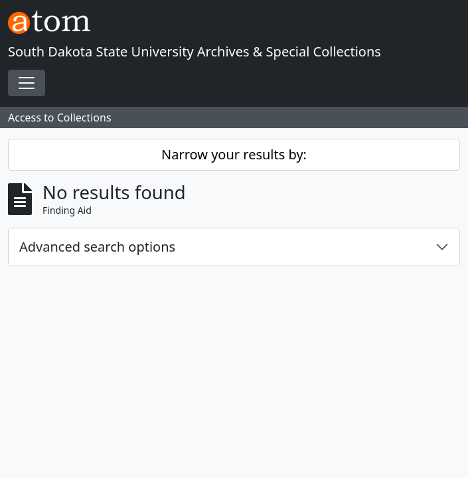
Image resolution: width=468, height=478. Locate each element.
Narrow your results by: (234, 154)
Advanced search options (97, 247)
